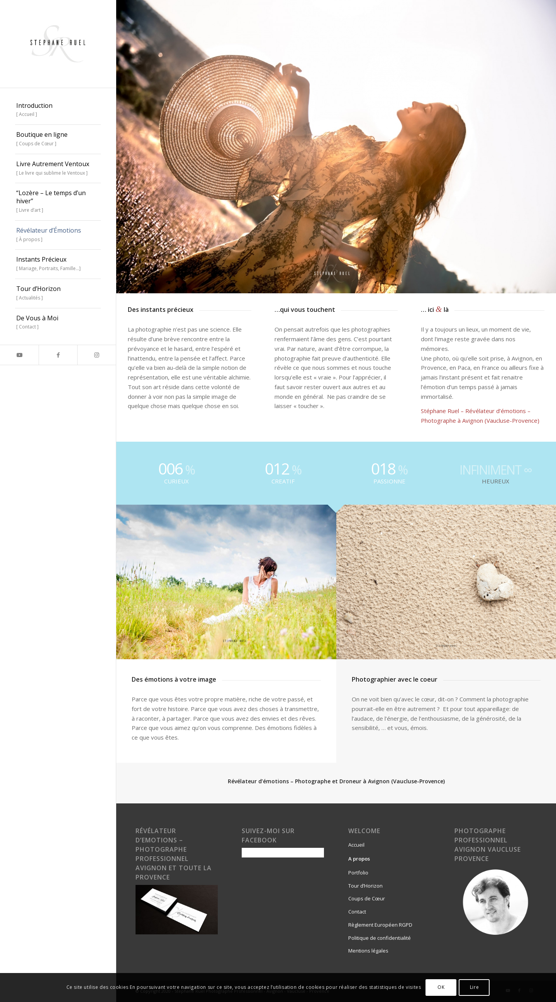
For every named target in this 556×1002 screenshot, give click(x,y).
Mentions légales (368, 950)
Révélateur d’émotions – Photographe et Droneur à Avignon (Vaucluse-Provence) (336, 781)
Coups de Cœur (366, 898)
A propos (359, 858)
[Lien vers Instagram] (96, 355)
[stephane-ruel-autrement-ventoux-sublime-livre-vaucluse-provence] (57, 43)
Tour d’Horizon (365, 885)
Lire (474, 987)
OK (440, 987)
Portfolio (358, 872)
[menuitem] (58, 110)
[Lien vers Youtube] (19, 355)
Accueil (356, 844)
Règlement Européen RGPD (380, 924)
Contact (357, 911)
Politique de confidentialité (379, 937)
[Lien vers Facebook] (58, 355)
